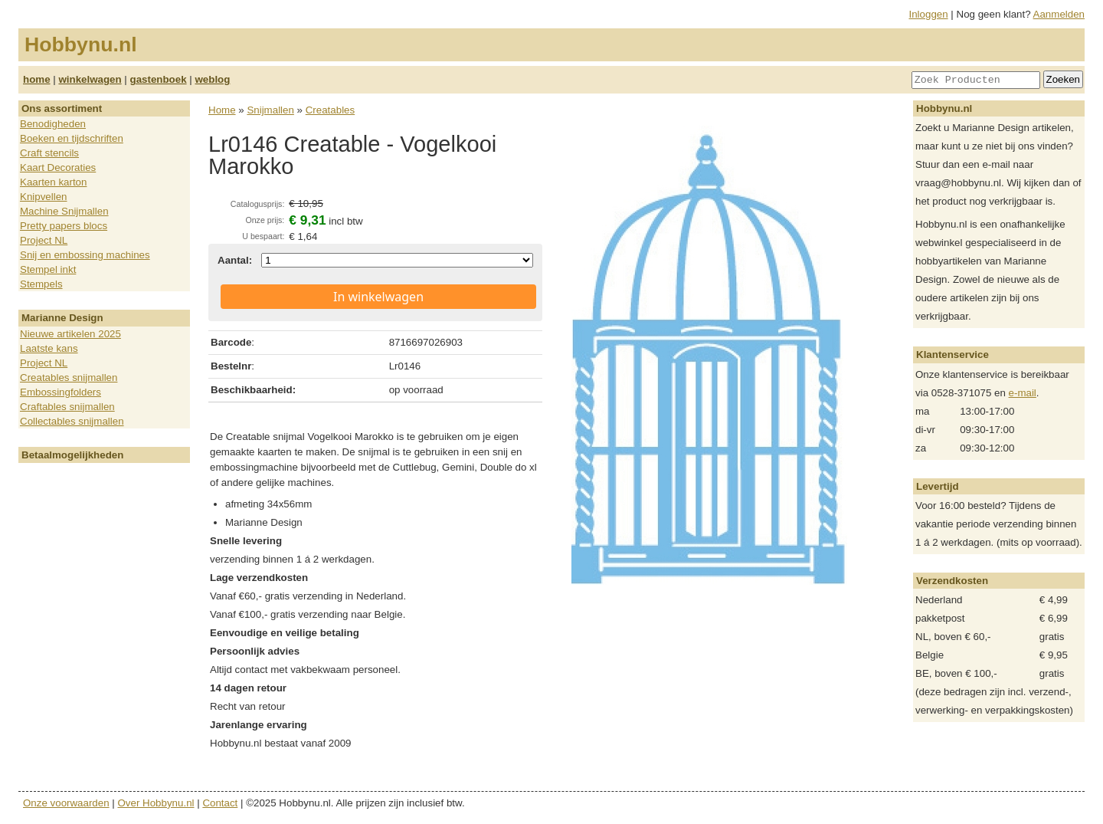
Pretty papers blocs (63, 225)
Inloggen (928, 14)
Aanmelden (1059, 14)
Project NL (43, 240)
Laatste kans (49, 348)
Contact (219, 803)
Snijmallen (270, 110)
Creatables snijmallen (68, 377)
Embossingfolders (60, 392)
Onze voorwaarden (66, 803)
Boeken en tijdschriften (71, 138)
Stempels (41, 284)
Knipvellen (43, 196)
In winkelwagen (378, 296)
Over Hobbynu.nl (156, 803)
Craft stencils (49, 153)
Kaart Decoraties (58, 167)
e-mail (1022, 393)
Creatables (330, 110)
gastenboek (158, 79)
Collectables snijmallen (72, 421)
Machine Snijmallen (64, 211)
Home (222, 110)
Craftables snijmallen (67, 406)
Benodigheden (53, 124)
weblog (212, 79)
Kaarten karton (53, 182)
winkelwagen (89, 79)
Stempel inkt (48, 269)
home (37, 79)
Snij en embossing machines (85, 255)
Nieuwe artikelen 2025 (70, 334)
